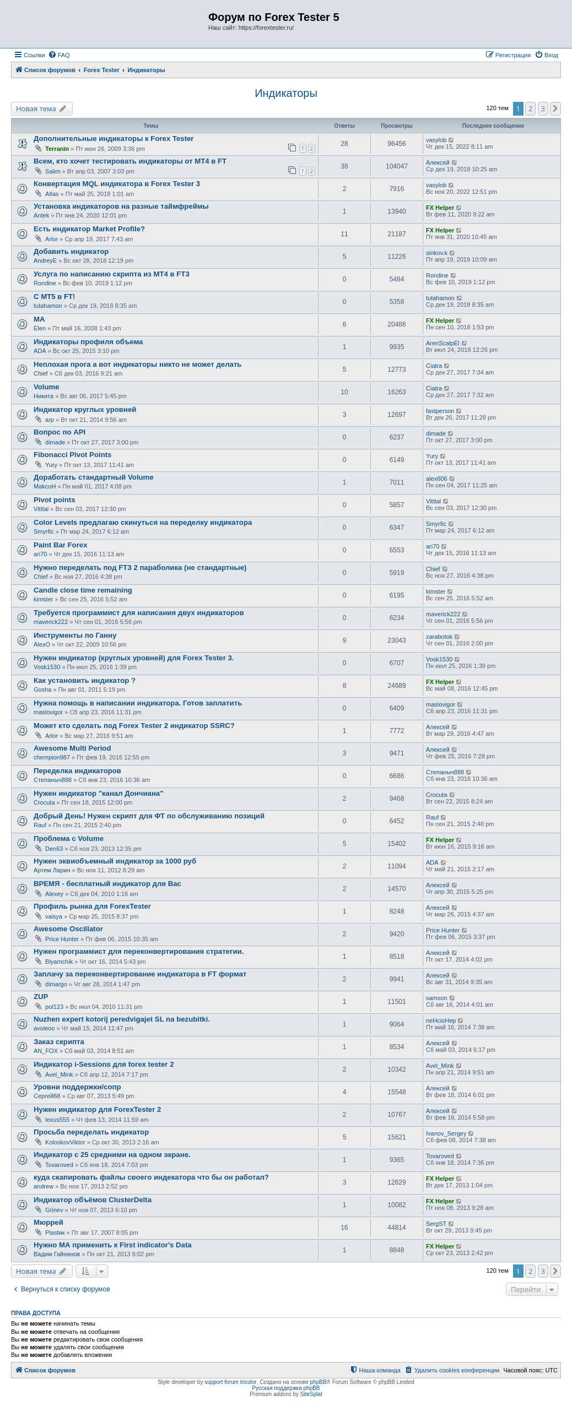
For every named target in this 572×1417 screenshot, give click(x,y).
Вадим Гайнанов (57, 1254)
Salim (53, 171)
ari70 (40, 554)
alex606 (436, 478)
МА (39, 319)
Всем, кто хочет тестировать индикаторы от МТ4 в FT (130, 161)
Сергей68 (47, 1096)
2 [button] (530, 108)
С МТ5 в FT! (54, 296)
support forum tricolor (230, 1382)
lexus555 (57, 1119)
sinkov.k (436, 252)
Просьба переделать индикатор (91, 1132)
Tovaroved (59, 1164)
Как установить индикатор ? (85, 680)
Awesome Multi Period (72, 748)
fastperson (440, 411)
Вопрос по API (59, 432)
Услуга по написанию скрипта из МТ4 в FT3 (112, 274)
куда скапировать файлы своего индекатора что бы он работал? (151, 1177)
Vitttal (41, 509)
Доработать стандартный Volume (94, 477)
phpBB (318, 1382)
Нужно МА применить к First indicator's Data (113, 1245)
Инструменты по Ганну (75, 635)
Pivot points (54, 500)
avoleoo (44, 1028)
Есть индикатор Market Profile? (89, 229)
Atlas (51, 194)
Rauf (40, 825)
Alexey (54, 894)
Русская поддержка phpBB (286, 1388)
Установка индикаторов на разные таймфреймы (121, 206)
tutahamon (48, 305)
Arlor (51, 239)
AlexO (42, 644)
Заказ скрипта (59, 1042)
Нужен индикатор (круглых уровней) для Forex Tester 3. (134, 658)
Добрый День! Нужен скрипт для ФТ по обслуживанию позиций (149, 816)
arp (49, 419)
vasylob (436, 140)
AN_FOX (46, 1050)
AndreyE (45, 260)
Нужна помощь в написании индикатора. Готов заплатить (138, 703)
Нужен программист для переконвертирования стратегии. (139, 951)
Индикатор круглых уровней (85, 409)
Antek (41, 215)
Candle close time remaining (83, 590)
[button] (555, 108)
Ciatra (434, 365)
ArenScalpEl (443, 343)
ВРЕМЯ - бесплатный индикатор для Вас (107, 883)
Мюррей (48, 1222)
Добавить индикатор (71, 251)
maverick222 (51, 621)
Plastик (54, 1232)
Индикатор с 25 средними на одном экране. (112, 1154)
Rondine (45, 283)
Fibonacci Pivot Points (72, 454)
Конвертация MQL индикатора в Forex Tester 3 (117, 184)
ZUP (41, 996)
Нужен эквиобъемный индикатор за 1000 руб (115, 861)
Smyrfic (44, 531)
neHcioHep (441, 1020)
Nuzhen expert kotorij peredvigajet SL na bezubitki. (122, 1019)
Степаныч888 (53, 780)
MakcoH (45, 486)
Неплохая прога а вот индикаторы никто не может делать (137, 364)
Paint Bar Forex (60, 545)
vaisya (53, 916)
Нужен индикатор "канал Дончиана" (98, 793)
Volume (47, 387)
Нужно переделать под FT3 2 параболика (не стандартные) (140, 567)
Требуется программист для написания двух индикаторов (139, 613)
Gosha (42, 689)
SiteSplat (311, 1394)
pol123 (54, 1006)
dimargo (56, 984)
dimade (55, 442)
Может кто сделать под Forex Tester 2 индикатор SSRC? (134, 725)
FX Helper (440, 207)
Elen (40, 328)
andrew (43, 1186)
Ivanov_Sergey (446, 1133)
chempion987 (52, 757)
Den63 (54, 848)
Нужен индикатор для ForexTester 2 (97, 1109)
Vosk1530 (47, 667)
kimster (43, 599)
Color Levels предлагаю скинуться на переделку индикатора (143, 522)
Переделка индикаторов (77, 771)
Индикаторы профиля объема (88, 342)
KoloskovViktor (65, 1142)
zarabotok (439, 636)
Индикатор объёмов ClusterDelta (93, 1200)
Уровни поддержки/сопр (77, 1087)
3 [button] (543, 108)
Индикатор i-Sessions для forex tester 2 (104, 1064)
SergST (436, 1223)
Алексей (438, 162)
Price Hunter (62, 939)
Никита (43, 396)
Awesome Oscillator (68, 929)
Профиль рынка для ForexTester (92, 906)
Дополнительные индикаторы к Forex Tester (114, 138)
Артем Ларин (52, 870)
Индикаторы (286, 93)
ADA (40, 351)
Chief (41, 373)
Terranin (57, 148)
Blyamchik (59, 961)
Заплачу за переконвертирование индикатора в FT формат (140, 974)
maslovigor (48, 712)
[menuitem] (59, 55)
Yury (51, 465)
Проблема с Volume (69, 838)
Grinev (54, 1210)
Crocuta (44, 802)
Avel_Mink (59, 1074)
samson (436, 998)
